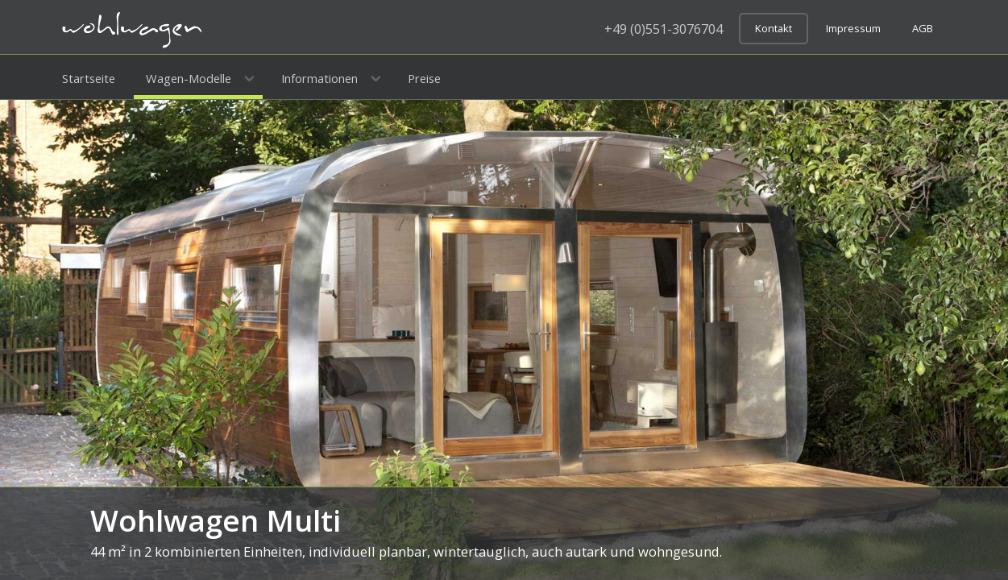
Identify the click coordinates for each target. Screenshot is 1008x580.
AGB (922, 28)
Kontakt (773, 28)
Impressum (853, 28)
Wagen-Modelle (188, 78)
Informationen (319, 78)
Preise (424, 78)
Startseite (88, 78)
